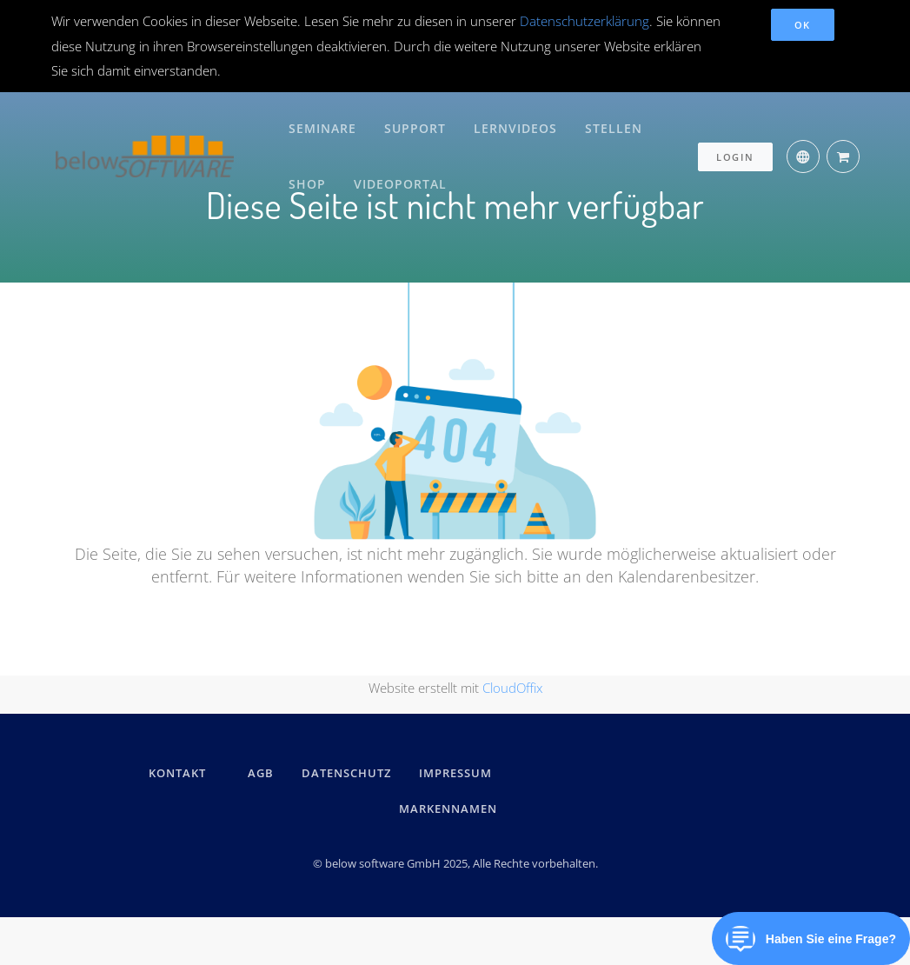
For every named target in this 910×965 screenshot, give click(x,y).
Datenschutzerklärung (584, 21)
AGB (261, 773)
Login (735, 149)
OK (802, 24)
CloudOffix (512, 686)
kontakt (177, 773)
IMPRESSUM (458, 773)
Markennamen (448, 807)
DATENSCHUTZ (346, 773)
